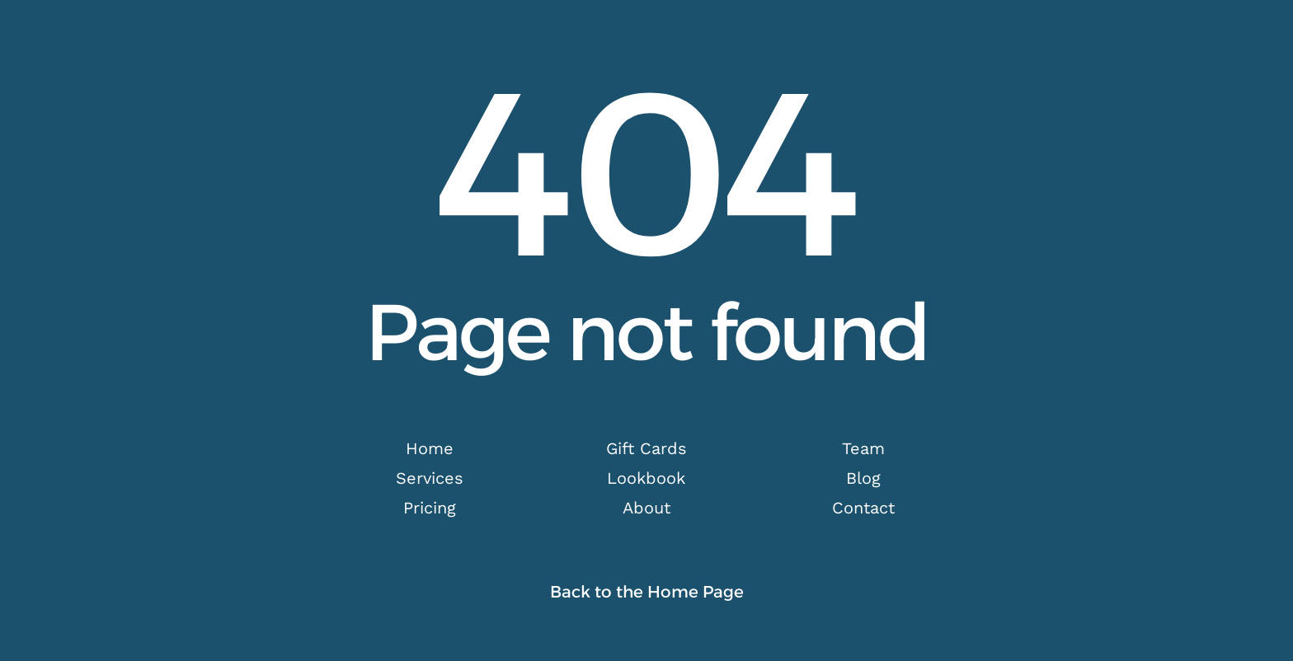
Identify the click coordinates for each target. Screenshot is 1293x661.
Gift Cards (646, 448)
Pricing (429, 508)
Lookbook (646, 478)
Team (863, 448)
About (646, 508)
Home (430, 448)
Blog (863, 478)
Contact (863, 508)
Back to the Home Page (647, 592)
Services (429, 478)
